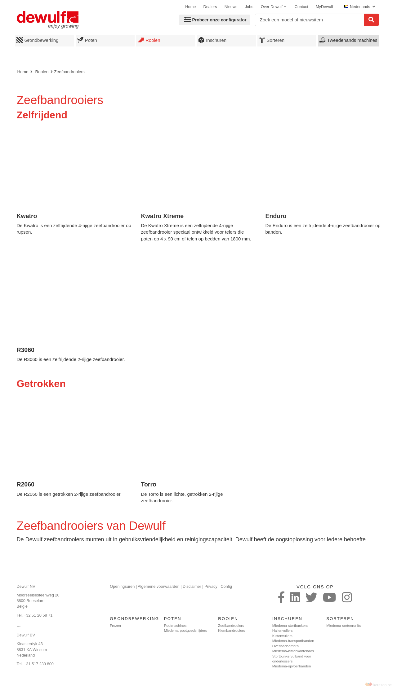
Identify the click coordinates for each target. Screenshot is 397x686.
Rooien (149, 40)
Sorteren (272, 40)
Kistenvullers (282, 636)
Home (190, 6)
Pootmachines (175, 625)
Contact (301, 6)
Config (226, 586)
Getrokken (40, 383)
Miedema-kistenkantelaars (293, 651)
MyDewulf (324, 6)
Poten (87, 40)
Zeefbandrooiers (69, 71)
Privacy (210, 586)
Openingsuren (122, 586)
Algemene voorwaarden (159, 586)
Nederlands (357, 6)
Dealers (210, 6)
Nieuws (231, 6)
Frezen (115, 625)
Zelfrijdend (41, 115)
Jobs (249, 6)
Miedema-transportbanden (293, 641)
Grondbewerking (37, 40)
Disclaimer (192, 586)
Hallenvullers (282, 630)
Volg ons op (315, 586)
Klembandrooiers (231, 630)
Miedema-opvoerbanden (291, 666)
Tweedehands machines (348, 40)
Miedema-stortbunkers (290, 625)
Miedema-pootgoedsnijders (185, 630)
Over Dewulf (272, 6)
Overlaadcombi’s (285, 646)
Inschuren (212, 40)
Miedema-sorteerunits (343, 625)
